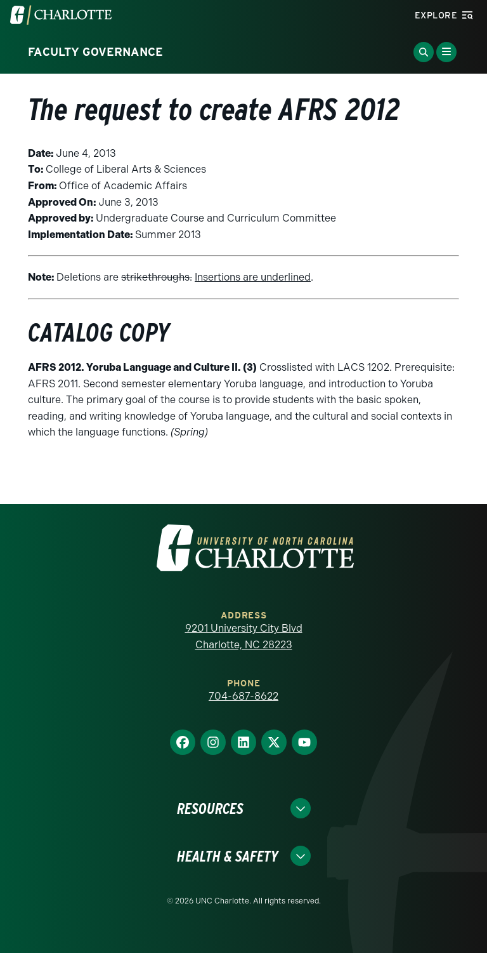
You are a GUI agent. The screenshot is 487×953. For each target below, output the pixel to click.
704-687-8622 (243, 696)
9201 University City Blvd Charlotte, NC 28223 (243, 636)
